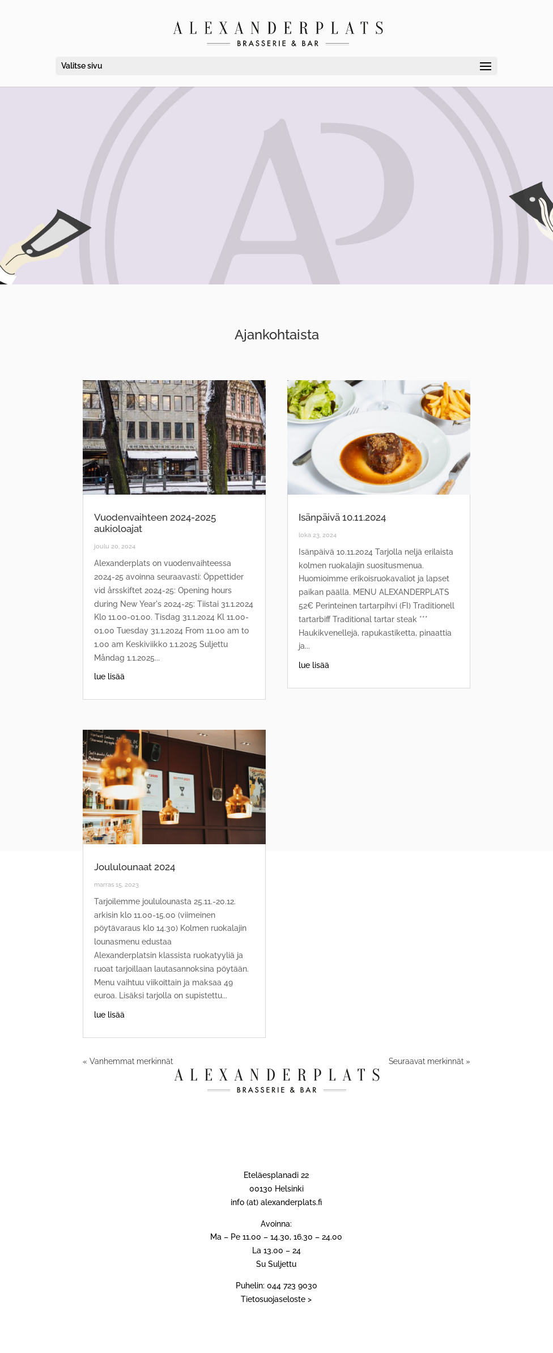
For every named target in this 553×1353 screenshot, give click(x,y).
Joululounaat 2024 (134, 867)
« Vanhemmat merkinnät (128, 1061)
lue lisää (109, 676)
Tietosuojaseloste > (276, 1299)
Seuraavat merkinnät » (429, 1061)
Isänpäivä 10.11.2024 (342, 517)
